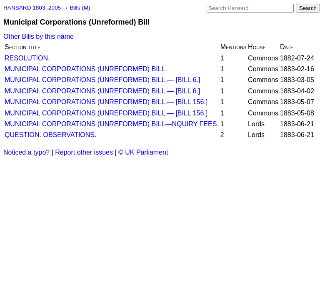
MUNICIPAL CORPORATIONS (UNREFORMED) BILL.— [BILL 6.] (102, 79)
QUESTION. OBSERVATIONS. (50, 134)
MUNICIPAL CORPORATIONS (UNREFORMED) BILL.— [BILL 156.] (106, 101)
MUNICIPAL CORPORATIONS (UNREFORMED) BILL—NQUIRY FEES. (112, 124)
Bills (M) (80, 8)
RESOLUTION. (27, 58)
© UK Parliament (143, 152)
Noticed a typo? (26, 152)
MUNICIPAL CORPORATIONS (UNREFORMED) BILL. (86, 68)
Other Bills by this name (38, 36)
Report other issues (84, 152)
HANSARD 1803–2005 (32, 8)
